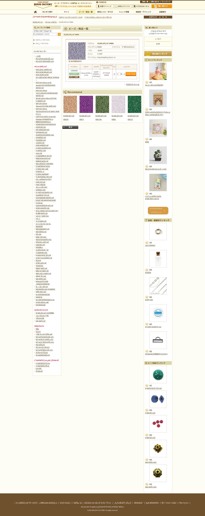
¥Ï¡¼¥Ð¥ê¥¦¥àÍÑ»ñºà (43, 355)
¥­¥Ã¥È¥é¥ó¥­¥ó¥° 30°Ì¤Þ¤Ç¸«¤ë (156, 210)
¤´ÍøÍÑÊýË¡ (101, 2)
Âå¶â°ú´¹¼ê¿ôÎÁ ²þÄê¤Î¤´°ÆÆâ (70, 17)
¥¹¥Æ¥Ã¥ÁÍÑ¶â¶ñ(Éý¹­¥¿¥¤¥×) (156, 354)
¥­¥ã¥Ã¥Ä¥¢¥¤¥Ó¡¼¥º (43, 158)
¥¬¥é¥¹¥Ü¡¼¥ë (41, 150)
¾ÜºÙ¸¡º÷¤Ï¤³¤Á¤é (43, 40)
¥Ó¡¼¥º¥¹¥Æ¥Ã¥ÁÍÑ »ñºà (45, 59)
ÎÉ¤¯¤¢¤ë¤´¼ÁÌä (169, 503)
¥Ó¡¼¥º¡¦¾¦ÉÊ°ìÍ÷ (85, 11)
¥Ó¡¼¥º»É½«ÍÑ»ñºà (42, 347)
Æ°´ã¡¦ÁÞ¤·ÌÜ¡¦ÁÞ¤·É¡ (43, 224)
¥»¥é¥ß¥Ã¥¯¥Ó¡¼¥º (42, 195)
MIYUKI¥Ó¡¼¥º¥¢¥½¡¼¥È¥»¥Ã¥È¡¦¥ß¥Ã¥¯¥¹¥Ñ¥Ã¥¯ (47, 77)
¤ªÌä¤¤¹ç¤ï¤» (154, 2)
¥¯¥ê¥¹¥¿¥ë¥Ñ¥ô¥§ (42, 174)
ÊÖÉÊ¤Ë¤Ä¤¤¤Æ (132, 85)
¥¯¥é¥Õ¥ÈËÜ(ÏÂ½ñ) (43, 363)
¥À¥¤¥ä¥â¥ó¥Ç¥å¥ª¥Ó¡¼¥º (45, 198)
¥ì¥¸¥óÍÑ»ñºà (40, 345)
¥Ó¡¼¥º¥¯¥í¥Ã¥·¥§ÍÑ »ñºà (45, 61)
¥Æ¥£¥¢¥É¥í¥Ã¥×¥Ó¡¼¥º (44, 205)
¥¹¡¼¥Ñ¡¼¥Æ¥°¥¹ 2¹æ (153, 327)
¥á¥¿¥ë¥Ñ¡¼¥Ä (41, 279)
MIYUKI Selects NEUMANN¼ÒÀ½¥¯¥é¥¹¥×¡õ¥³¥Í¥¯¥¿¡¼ (47, 111)
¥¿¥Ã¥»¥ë (39, 203)
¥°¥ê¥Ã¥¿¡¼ (40, 171)
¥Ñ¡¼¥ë (38, 234)
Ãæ (163, 17)
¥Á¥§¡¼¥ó (149, 300)
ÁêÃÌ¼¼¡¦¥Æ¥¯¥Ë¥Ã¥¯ (143, 11)
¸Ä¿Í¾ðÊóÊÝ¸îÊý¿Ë (122, 503)
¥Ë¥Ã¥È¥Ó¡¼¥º (41, 232)
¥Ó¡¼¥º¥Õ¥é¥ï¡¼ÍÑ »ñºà (44, 350)
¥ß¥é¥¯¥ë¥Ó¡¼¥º (41, 268)
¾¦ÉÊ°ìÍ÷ (144, 2)
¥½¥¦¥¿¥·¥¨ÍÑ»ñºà (42, 352)
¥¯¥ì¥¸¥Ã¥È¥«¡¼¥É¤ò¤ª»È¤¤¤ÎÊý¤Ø (98, 17)
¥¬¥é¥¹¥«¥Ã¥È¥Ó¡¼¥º (43, 148)
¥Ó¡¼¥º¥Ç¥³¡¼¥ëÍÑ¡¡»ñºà (44, 339)
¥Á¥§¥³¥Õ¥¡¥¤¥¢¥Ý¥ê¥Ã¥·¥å (46, 124)
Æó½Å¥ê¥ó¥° (150, 245)
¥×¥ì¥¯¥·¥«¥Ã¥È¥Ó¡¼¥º (44, 258)
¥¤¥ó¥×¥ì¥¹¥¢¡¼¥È (42, 302)
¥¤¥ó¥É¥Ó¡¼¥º (41, 137)
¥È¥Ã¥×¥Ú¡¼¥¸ (38, 22)
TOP (35, 11)
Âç (166, 17)
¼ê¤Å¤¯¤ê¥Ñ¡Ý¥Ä (42, 216)
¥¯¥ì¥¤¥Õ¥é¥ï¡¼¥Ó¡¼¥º (44, 177)
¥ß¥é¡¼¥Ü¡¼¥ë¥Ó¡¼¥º (43, 273)
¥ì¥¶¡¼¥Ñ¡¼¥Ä (41, 292)
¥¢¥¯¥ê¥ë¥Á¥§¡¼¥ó (42, 130)
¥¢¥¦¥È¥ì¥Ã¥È (41, 305)
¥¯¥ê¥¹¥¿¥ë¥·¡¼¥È (42, 169)
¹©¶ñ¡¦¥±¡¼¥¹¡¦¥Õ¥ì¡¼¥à (44, 334)
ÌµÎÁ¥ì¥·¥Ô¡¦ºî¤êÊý (104, 11)
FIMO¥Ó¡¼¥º (40, 245)
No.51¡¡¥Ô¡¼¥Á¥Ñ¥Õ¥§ (154, 85)
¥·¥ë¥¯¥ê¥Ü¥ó (40, 184)
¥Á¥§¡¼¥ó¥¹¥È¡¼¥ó (42, 208)
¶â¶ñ (37, 329)
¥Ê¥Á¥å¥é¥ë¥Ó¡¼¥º (42, 229)
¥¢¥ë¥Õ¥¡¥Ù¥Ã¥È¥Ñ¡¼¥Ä (45, 135)
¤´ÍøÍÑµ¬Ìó (77, 503)
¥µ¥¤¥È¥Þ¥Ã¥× (166, 2)
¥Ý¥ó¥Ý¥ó (39, 266)
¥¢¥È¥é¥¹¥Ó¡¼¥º (41, 132)
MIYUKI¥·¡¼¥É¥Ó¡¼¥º (44, 69)
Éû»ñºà (38, 332)
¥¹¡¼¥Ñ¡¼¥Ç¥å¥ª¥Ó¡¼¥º (44, 192)
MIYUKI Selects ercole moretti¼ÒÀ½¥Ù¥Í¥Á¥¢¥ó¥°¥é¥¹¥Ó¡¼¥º (46, 85)
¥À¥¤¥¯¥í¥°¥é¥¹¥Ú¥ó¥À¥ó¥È (46, 200)
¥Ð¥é (147, 142)
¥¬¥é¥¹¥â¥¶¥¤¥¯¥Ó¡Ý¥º (44, 156)
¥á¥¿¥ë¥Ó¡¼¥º (41, 321)
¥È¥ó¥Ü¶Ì (39, 226)
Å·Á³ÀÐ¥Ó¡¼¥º (41, 221)
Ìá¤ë (70, 127)
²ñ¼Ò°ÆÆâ (65, 503)
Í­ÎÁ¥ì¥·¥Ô (39, 371)
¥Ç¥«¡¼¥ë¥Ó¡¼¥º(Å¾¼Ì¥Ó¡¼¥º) (47, 211)
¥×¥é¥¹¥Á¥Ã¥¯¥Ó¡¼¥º (43, 255)
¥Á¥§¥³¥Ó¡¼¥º (41, 127)
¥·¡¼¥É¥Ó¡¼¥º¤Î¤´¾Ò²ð (26, 503)
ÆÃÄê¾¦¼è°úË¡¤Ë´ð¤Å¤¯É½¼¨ (98, 503)
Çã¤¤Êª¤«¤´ (161, 6)
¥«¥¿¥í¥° (39, 368)
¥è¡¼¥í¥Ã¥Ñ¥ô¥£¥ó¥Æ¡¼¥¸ (45, 300)
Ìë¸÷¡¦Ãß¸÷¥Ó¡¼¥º (42, 287)
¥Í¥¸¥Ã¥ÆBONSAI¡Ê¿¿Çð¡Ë (155, 169)
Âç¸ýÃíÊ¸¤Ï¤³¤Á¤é (141, 6)
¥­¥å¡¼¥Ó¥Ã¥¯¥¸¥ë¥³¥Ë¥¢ (44, 164)
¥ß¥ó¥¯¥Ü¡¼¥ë (41, 276)
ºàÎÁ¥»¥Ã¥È (40, 318)
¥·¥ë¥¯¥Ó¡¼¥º (40, 182)
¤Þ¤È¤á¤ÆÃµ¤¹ (47, 11)
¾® (160, 17)
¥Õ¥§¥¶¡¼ (39, 247)
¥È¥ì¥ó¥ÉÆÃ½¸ (124, 11)
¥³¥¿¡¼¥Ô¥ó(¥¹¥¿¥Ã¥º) (43, 179)
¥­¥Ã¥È (66, 11)
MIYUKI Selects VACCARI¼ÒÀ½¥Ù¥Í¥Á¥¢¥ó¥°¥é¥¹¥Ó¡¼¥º (47, 93)
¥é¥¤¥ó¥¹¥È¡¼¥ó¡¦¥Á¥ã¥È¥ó (45, 289)
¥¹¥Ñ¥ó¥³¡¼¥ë (40, 190)
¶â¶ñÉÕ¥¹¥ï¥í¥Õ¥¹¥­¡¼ (43, 122)
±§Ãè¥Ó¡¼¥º (40, 143)
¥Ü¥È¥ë (148, 273)
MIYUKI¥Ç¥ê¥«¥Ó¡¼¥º (44, 72)
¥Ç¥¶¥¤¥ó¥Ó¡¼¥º (42, 213)
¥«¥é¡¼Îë (39, 153)
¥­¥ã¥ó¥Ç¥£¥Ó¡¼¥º (42, 161)
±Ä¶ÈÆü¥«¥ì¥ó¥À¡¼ (48, 503)
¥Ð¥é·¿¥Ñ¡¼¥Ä (41, 237)
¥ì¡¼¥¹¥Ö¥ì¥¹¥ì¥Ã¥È (43, 294)
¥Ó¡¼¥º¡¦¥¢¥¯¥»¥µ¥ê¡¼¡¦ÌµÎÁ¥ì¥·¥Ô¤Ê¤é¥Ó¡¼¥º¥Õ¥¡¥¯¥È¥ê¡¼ (102, 507)
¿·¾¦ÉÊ (38, 56)
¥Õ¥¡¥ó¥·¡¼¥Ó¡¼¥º (42, 242)
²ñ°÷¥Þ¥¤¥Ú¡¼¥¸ (105, 6)
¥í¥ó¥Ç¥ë (39, 297)
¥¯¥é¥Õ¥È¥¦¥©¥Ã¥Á (43, 166)
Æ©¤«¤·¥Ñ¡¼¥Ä (41, 187)
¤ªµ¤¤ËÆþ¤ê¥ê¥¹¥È (123, 6)
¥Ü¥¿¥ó (38, 260)
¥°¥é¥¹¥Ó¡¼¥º (150, 413)
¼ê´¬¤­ (38, 218)
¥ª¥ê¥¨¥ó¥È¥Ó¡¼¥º (42, 145)
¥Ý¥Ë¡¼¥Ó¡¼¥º (41, 263)
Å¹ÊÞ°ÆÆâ (162, 11)
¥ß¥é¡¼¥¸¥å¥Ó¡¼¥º (42, 271)
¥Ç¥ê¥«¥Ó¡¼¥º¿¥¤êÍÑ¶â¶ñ (45, 313)
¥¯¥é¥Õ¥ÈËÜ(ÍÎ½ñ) (42, 366)
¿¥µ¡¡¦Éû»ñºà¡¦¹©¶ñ (42, 316)
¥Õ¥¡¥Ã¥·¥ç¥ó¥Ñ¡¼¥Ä (43, 239)
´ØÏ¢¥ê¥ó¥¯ (139, 503)
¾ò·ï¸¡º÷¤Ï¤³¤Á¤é (42, 44)
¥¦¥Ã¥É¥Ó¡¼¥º (41, 140)
